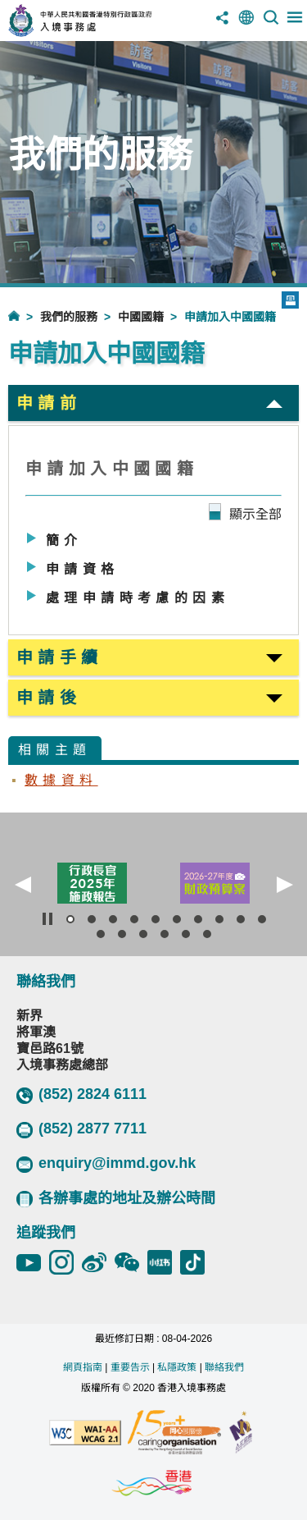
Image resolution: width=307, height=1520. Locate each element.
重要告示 (130, 1367)
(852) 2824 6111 (81, 1095)
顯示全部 (255, 514)
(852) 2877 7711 (81, 1129)
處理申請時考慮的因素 (137, 598)
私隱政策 (176, 1367)
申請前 (48, 403)
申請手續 (59, 657)
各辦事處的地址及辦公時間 (115, 1198)
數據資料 (61, 780)
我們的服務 (68, 316)
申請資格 (83, 569)
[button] (23, 885)
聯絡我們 (224, 1367)
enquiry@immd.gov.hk (106, 1164)
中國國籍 (141, 316)
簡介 (64, 540)
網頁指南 (82, 1367)
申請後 (48, 698)
